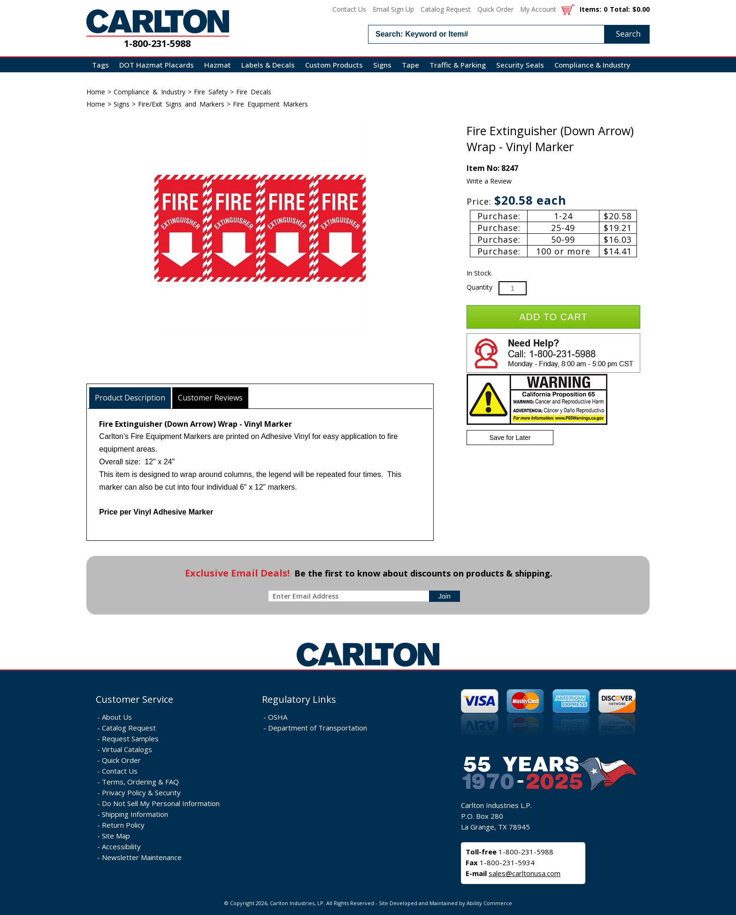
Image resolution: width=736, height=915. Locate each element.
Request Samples (130, 738)
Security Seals (520, 64)
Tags (100, 64)
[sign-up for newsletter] (444, 596)
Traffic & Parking (457, 64)
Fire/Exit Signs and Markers (181, 104)
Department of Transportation (317, 727)
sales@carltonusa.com (524, 873)
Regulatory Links (299, 699)
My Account (538, 9)
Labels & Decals (268, 64)
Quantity (479, 287)
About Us (117, 717)
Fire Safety (211, 91)
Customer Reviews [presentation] (210, 397)
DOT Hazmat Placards (156, 64)
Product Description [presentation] (130, 397)
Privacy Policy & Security (141, 792)
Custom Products (334, 64)
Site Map (116, 835)
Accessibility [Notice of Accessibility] (121, 846)
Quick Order (495, 9)
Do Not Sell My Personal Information (161, 803)
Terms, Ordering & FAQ (140, 781)
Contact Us (349, 9)
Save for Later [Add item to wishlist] (510, 437)
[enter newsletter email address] (350, 596)
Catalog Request (446, 9)
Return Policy (123, 825)
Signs (382, 64)
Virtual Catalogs (127, 749)
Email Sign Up (393, 9)
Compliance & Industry (592, 64)
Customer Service (134, 699)
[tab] (130, 398)
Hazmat (217, 64)
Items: (590, 9)
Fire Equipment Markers (270, 104)
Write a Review (489, 181)
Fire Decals (253, 91)
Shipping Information (135, 814)
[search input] (509, 34)
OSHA (277, 717)
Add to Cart (553, 317)
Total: (620, 9)
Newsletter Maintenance (142, 857)
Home (95, 91)
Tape (410, 64)
